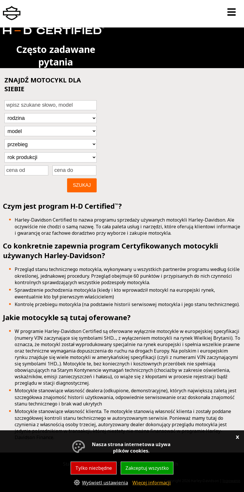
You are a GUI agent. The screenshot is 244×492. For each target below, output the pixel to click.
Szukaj (82, 185)
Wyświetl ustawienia (105, 482)
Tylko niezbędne (93, 468)
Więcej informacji (151, 482)
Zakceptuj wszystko (147, 468)
